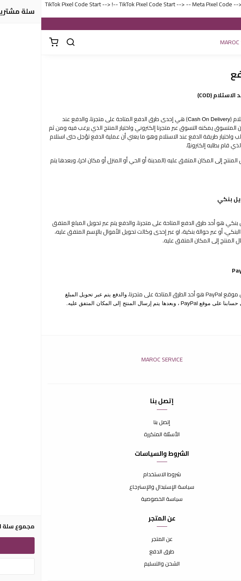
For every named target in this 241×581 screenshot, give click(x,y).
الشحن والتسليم (120, 564)
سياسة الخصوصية (120, 499)
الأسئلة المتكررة (120, 434)
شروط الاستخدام (121, 474)
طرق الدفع (120, 552)
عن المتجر (120, 539)
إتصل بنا (120, 422)
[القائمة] (228, 42)
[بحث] (29, 42)
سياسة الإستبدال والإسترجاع (120, 487)
